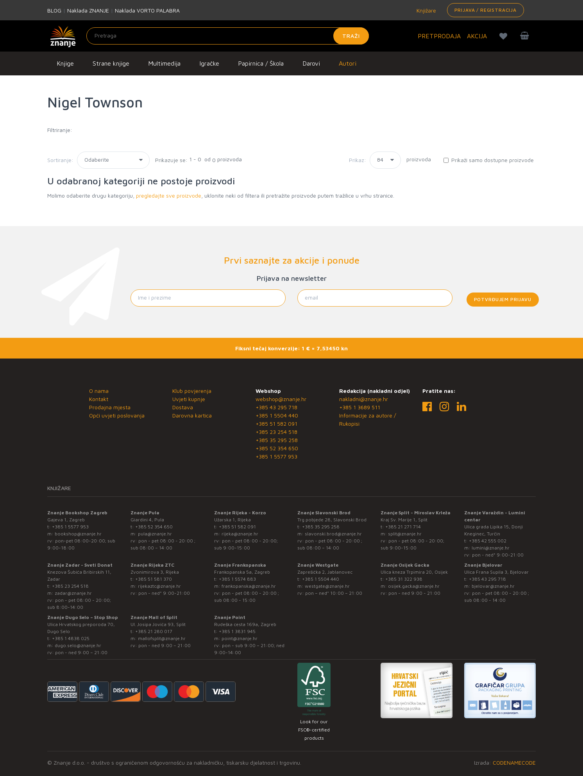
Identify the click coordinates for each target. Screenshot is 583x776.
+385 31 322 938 (403, 579)
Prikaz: (357, 160)
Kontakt (98, 399)
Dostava (182, 407)
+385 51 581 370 (153, 579)
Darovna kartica (192, 415)
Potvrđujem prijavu (502, 299)
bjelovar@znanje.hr (493, 586)
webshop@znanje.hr (281, 399)
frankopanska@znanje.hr (249, 586)
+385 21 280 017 (153, 631)
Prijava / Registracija (485, 10)
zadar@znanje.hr (73, 593)
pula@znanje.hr (155, 534)
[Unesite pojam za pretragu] (227, 36)
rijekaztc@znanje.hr (159, 586)
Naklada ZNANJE (88, 10)
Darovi (311, 63)
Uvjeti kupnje (188, 399)
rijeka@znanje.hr (240, 534)
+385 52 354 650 (277, 448)
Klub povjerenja (191, 390)
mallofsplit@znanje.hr (162, 638)
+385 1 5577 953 (276, 456)
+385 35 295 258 (277, 440)
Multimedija (164, 63)
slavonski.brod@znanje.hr (333, 534)
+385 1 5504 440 (277, 415)
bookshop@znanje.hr (78, 534)
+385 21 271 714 (403, 527)
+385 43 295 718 (276, 407)
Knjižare (425, 10)
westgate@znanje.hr (327, 586)
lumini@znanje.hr (491, 548)
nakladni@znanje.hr (363, 399)
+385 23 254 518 (276, 431)
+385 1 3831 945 (237, 631)
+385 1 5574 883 (237, 579)
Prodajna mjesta (110, 407)
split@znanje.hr (405, 534)
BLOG (54, 10)
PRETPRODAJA (439, 35)
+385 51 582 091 (276, 423)
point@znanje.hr (240, 638)
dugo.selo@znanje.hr (78, 645)
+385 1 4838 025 (70, 638)
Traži (351, 35)
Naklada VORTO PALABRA (147, 10)
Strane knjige (111, 63)
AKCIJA (477, 35)
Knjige (65, 63)
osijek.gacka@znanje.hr (414, 586)
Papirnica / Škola (261, 63)
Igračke (209, 63)
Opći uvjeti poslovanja (117, 415)
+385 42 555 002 (487, 541)
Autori (347, 63)
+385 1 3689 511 (359, 407)
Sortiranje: (60, 160)
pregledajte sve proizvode (168, 195)
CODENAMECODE (514, 762)
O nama (99, 390)
